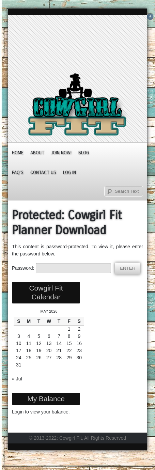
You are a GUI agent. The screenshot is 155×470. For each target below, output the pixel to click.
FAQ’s (18, 172)
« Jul (17, 378)
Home (18, 153)
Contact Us (43, 172)
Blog (83, 153)
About (37, 153)
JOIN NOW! (61, 153)
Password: (61, 268)
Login (18, 411)
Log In (69, 172)
